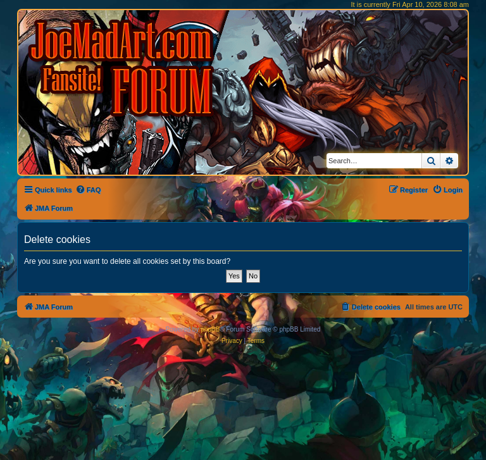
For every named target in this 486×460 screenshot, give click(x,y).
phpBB (210, 329)
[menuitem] (88, 189)
